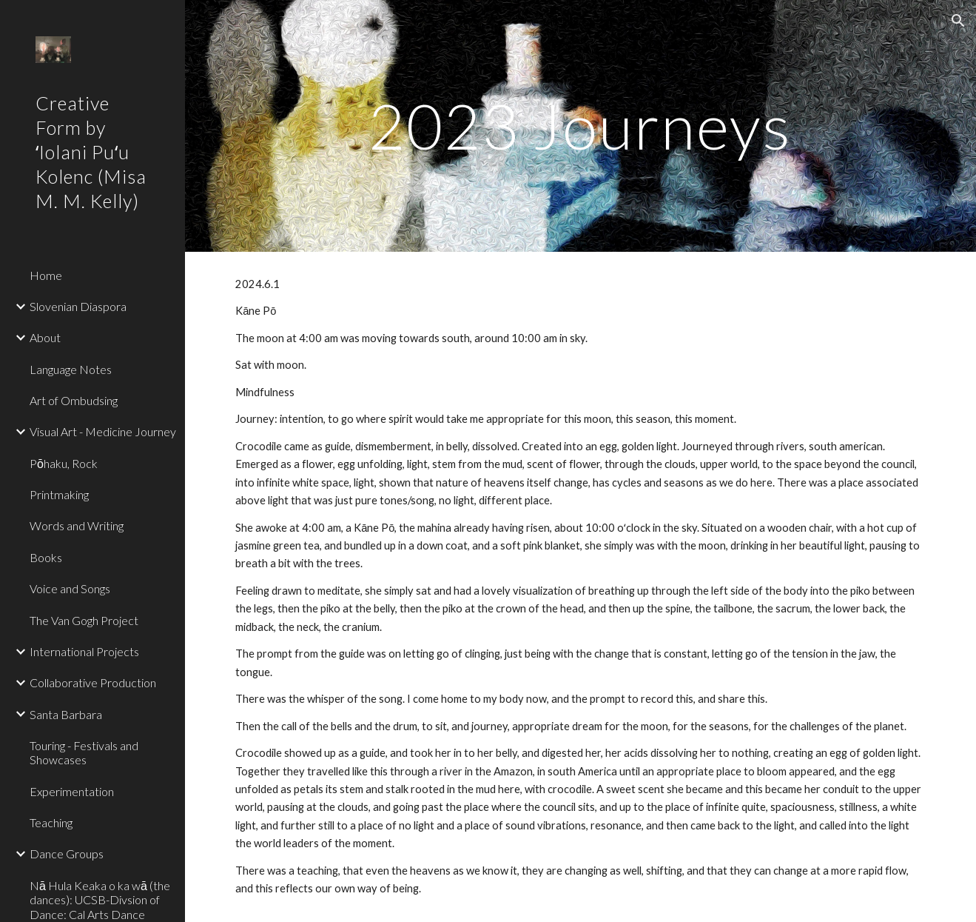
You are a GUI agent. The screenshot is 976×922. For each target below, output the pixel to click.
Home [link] (46, 275)
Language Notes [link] (71, 369)
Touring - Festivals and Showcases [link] (84, 752)
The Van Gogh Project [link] (84, 620)
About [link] (45, 337)
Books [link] (46, 557)
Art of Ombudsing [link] (74, 400)
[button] (958, 21)
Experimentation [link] (72, 791)
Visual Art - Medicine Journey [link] (103, 431)
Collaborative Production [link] (93, 682)
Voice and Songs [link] (70, 588)
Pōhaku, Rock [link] (64, 463)
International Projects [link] (84, 651)
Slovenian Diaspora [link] (78, 306)
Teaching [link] (51, 822)
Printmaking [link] (59, 494)
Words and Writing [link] (77, 525)
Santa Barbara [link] (66, 714)
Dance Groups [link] (67, 853)
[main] (580, 125)
